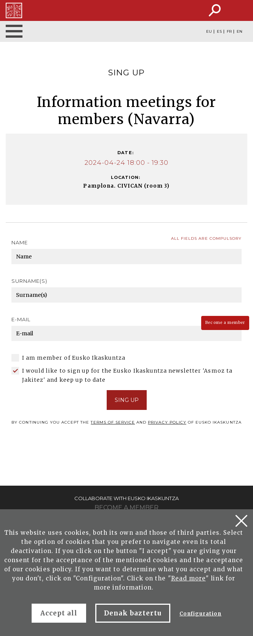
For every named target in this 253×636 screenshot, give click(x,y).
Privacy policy (167, 422)
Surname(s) (29, 281)
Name (19, 242)
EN (239, 31)
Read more (188, 578)
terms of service (113, 422)
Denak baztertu (133, 613)
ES (219, 31)
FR (229, 31)
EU (209, 31)
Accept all (58, 613)
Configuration (200, 613)
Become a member (225, 322)
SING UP (127, 400)
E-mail (20, 319)
